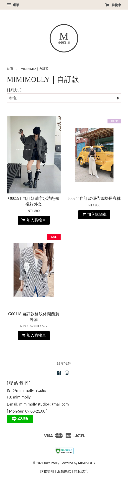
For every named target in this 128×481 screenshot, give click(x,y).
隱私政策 (81, 471)
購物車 (113, 5)
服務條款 (64, 471)
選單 (13, 5)
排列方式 (14, 90)
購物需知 (47, 471)
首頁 (10, 69)
